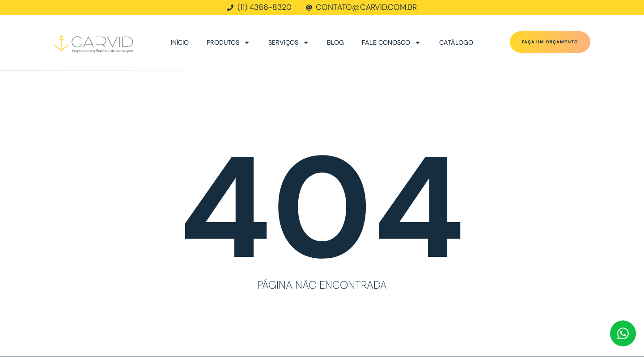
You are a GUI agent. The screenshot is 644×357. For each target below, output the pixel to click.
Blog (335, 42)
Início (180, 42)
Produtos (228, 42)
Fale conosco (391, 42)
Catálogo (456, 42)
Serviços (288, 42)
